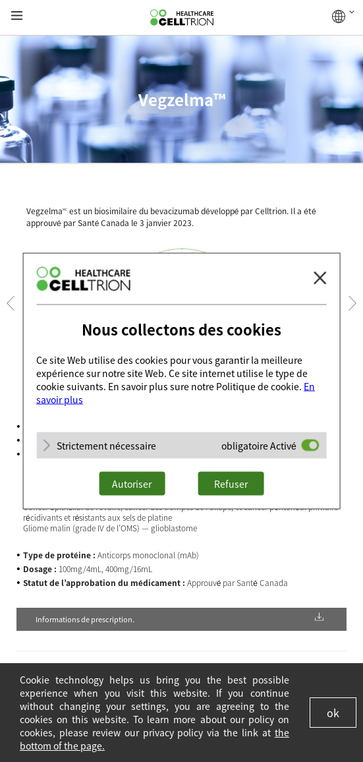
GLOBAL (343, 16)
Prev (10, 303)
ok (333, 712)
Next (352, 303)
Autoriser (132, 483)
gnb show (16, 16)
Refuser (231, 483)
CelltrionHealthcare (181, 17)
